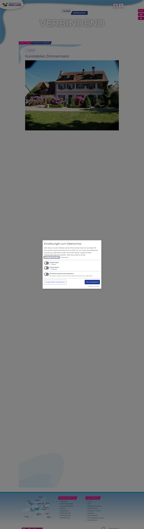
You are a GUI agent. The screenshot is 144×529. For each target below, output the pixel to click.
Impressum (65, 257)
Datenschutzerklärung (51, 257)
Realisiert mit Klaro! (94, 286)
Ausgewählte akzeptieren (55, 282)
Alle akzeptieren (92, 282)
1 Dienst (53, 264)
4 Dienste (53, 269)
